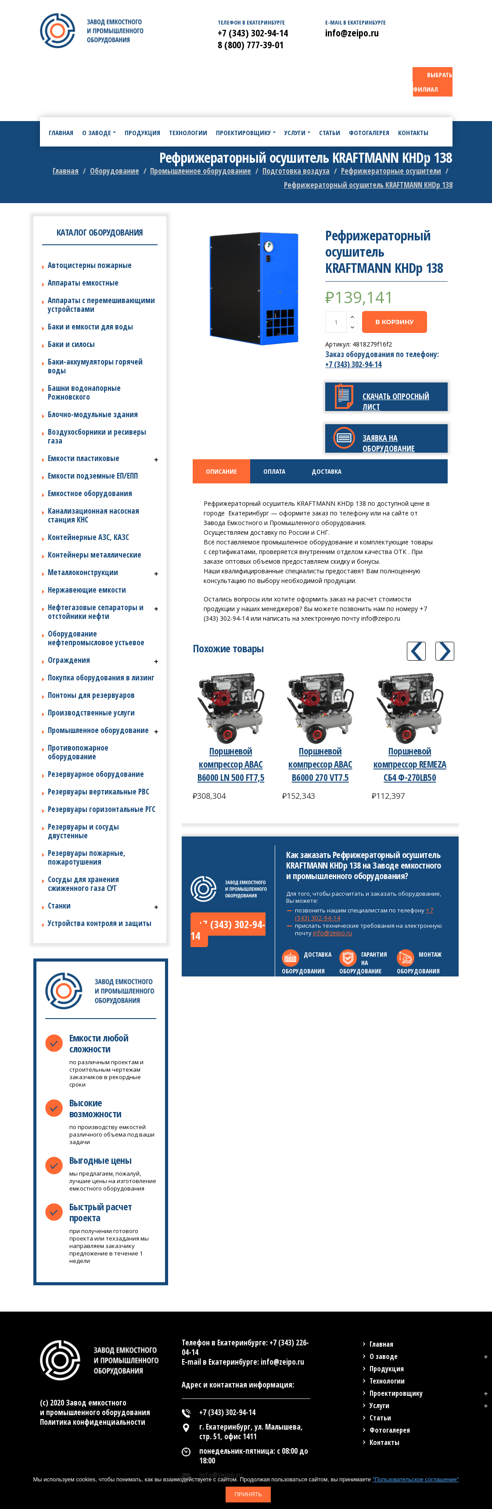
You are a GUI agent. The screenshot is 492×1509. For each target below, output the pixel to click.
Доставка (326, 471)
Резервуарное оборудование (96, 774)
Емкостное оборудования (90, 493)
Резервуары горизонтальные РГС (101, 809)
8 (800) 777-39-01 (251, 44)
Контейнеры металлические (94, 555)
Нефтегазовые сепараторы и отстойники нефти (96, 611)
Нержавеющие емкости (87, 590)
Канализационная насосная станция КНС (93, 515)
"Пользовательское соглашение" (416, 1479)
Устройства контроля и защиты (99, 923)
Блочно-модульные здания (93, 414)
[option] (254, 288)
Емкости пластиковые (83, 458)
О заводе (384, 1356)
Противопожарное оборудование (78, 752)
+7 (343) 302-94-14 (353, 364)
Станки (59, 906)
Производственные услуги (91, 713)
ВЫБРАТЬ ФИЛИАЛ (432, 81)
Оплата (274, 471)
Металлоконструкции (83, 572)
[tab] (221, 471)
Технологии (387, 1381)
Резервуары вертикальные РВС (98, 792)
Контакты (384, 1442)
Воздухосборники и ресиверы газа (97, 436)
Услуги (379, 1405)
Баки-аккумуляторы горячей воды (95, 366)
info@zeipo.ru (332, 933)
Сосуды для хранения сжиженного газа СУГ (83, 883)
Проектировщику (396, 1393)
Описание (221, 471)
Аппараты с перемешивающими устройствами (101, 304)
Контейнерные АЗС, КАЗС (88, 537)
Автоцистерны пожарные (90, 265)
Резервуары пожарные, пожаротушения (87, 857)
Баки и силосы (71, 344)
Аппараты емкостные (83, 283)
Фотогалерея (390, 1430)
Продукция (387, 1368)
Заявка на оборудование (389, 443)
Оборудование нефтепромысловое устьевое (96, 638)
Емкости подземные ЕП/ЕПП (93, 476)
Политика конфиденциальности (92, 1422)
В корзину (394, 322)
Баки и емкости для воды (90, 327)
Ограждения (69, 660)
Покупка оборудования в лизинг (101, 677)
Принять (248, 1494)
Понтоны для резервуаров (91, 695)
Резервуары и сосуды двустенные (83, 831)
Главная (381, 1344)
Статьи (380, 1418)
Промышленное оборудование (98, 730)
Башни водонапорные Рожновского (84, 392)
